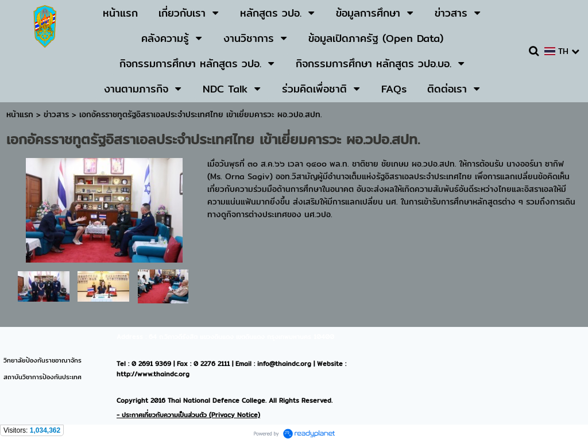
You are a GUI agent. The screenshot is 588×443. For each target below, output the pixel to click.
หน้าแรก (19, 114)
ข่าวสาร (58, 114)
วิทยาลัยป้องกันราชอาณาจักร (42, 360)
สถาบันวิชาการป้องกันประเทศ (42, 377)
